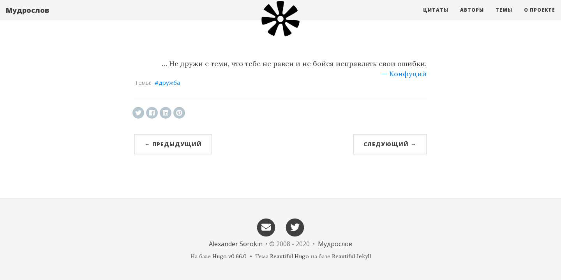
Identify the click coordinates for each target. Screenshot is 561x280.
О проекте (539, 17)
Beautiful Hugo (289, 256)
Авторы (472, 17)
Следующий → (389, 144)
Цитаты (435, 17)
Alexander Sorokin (236, 244)
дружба (169, 82)
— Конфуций (404, 73)
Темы (504, 17)
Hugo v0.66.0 (229, 256)
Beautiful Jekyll (351, 256)
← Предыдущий (173, 144)
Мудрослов (27, 17)
